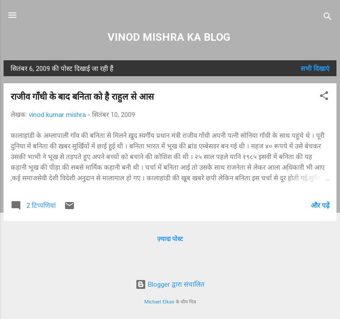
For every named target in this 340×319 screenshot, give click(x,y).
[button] (324, 97)
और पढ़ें (320, 206)
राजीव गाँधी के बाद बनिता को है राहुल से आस (82, 96)
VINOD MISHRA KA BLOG (170, 37)
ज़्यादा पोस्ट (170, 238)
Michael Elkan (159, 302)
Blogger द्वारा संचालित (170, 284)
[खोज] (327, 17)
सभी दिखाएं (315, 69)
